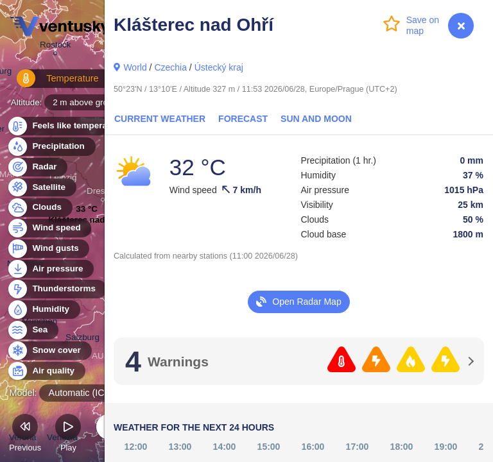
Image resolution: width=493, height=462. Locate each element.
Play (68, 434)
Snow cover (49, 350)
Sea (32, 330)
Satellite (41, 187)
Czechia (170, 67)
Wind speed (49, 228)
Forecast (243, 119)
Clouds (39, 207)
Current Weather (159, 119)
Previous (25, 434)
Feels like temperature (70, 126)
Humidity (43, 309)
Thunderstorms (56, 289)
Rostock (55, 46)
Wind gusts (48, 248)
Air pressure (50, 269)
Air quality (45, 371)
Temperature (50, 83)
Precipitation (51, 146)
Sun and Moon (316, 119)
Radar (37, 167)
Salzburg (82, 339)
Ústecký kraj (219, 67)
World (134, 67)
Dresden (103, 193)
